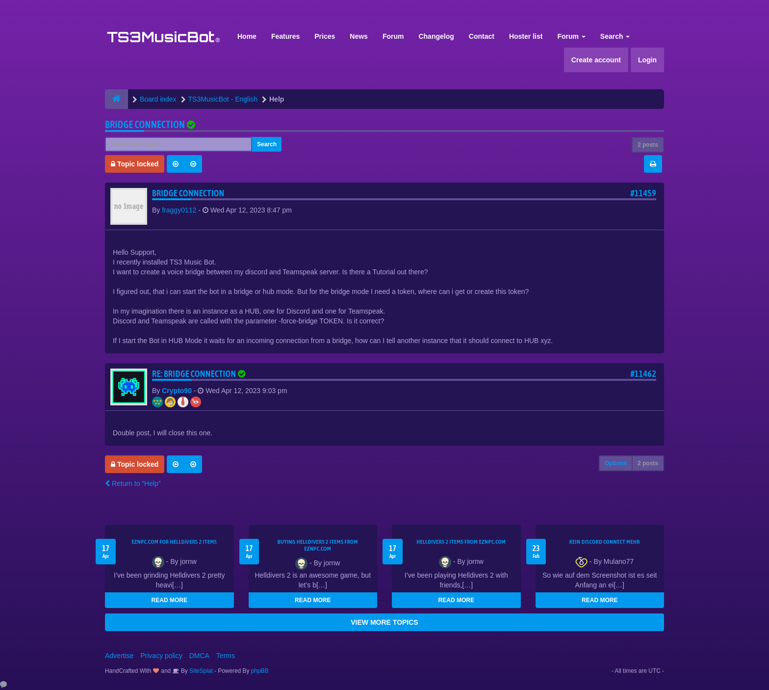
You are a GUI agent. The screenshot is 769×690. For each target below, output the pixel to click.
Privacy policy (161, 656)
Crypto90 (177, 391)
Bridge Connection (145, 124)
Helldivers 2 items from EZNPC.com (461, 541)
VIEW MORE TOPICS (384, 622)
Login (647, 60)
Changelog (436, 36)
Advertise (119, 656)
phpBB (260, 670)
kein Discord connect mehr (604, 541)
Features (285, 36)
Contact (481, 36)
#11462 (643, 374)
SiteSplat (200, 670)
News (359, 36)
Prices (324, 36)
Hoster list (525, 36)
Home (246, 36)
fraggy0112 (179, 210)
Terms (225, 656)
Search (615, 36)
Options (616, 463)
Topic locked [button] (134, 164)
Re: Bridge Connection (200, 374)
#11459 (643, 193)
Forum (393, 36)
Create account (596, 60)
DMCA (199, 656)
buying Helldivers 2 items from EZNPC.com (318, 545)
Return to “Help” (132, 483)
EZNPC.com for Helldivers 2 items (174, 541)
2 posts (648, 144)
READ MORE (169, 600)
